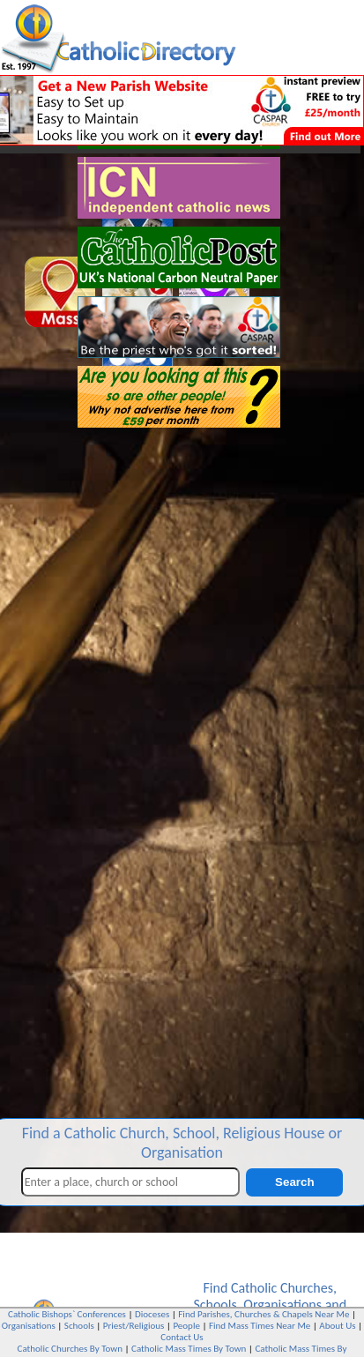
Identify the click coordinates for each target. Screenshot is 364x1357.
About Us (337, 1325)
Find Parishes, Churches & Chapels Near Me (263, 1314)
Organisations (282, 1304)
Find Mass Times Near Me (259, 1325)
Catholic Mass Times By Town (188, 1348)
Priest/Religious (134, 1325)
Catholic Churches (282, 1287)
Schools (214, 1304)
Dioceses (152, 1314)
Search (294, 1182)
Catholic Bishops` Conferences (67, 1314)
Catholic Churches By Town (70, 1348)
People (186, 1325)
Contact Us (181, 1337)
